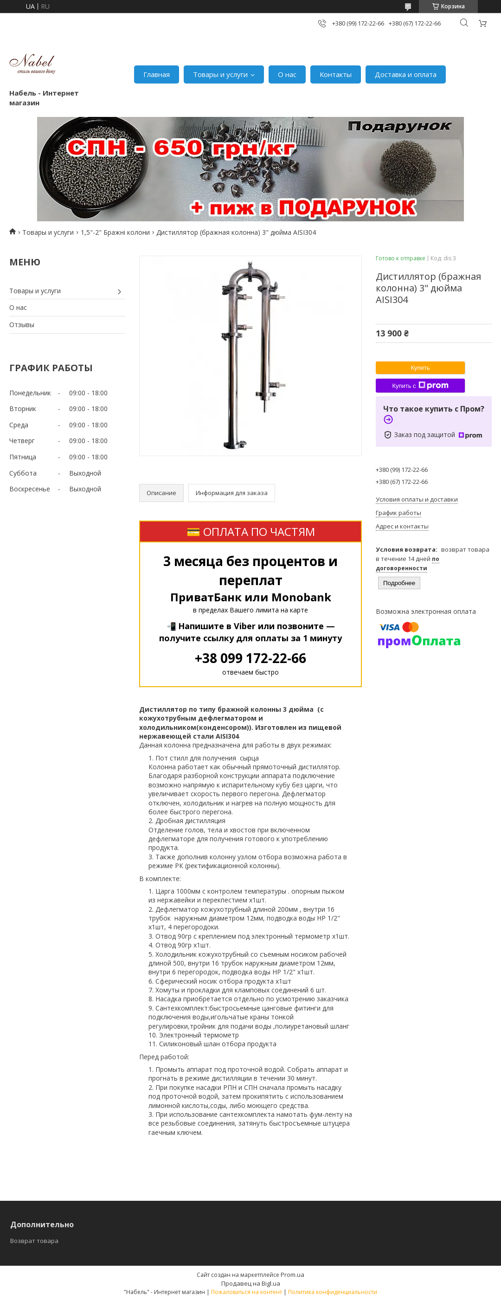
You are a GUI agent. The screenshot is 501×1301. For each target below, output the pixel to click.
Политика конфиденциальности (332, 1292)
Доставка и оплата (406, 74)
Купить (420, 367)
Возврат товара (34, 1241)
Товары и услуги (220, 74)
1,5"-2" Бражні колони (115, 232)
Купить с (420, 385)
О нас (287, 74)
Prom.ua (292, 1274)
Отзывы (21, 324)
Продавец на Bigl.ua (250, 1283)
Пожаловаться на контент (246, 1292)
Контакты (336, 74)
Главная (156, 74)
